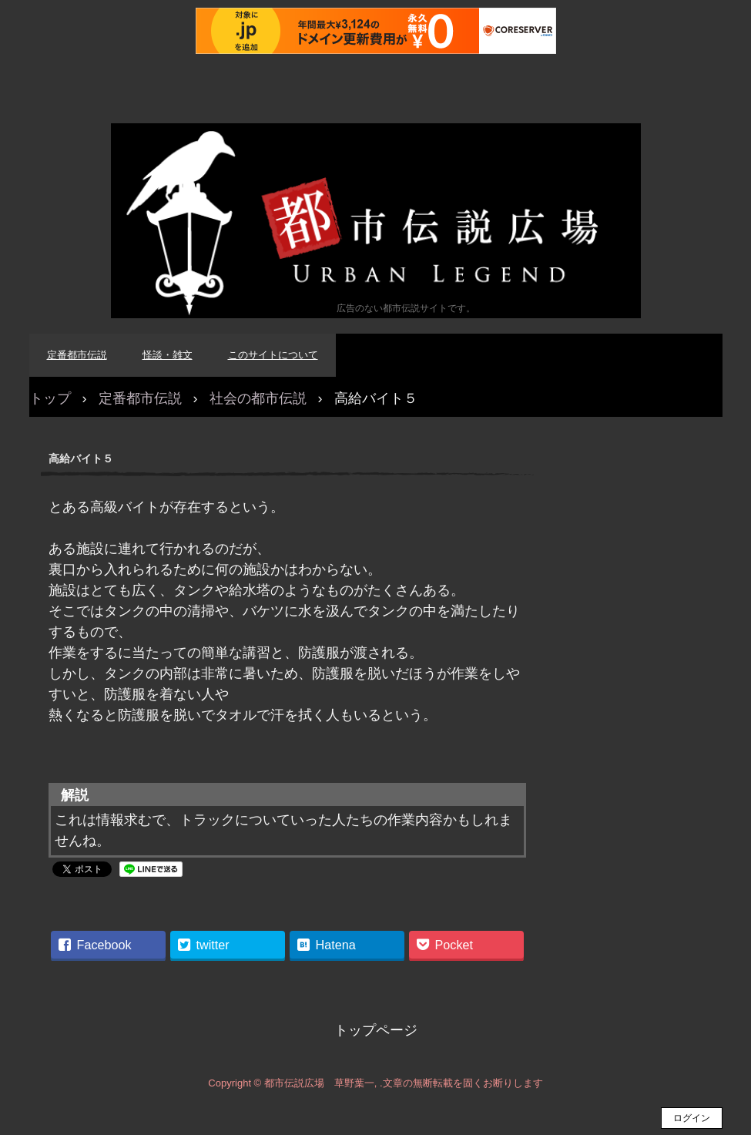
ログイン (691, 1118)
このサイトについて (273, 355)
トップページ (375, 1030)
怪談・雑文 (167, 355)
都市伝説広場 (376, 220)
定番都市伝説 (77, 355)
